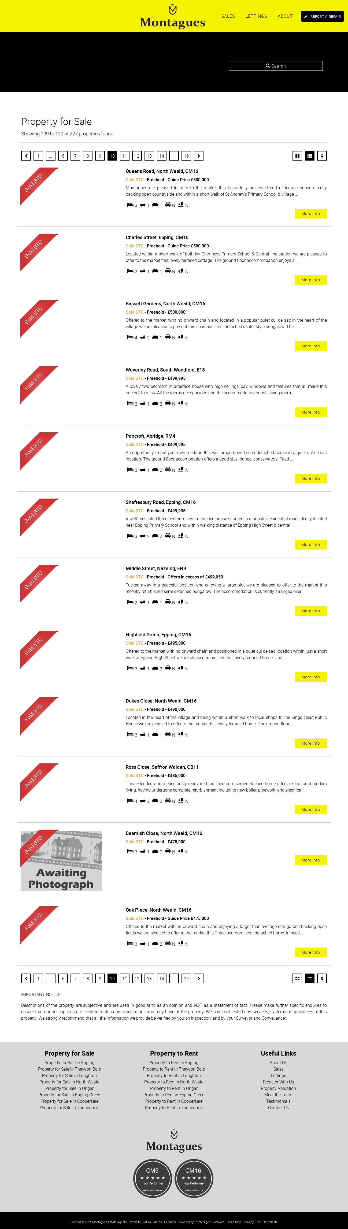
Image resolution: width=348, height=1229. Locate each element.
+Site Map (234, 1219)
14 (161, 156)
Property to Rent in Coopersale (173, 1098)
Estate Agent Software (209, 1219)
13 (149, 156)
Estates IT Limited (164, 1219)
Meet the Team (278, 1092)
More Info (311, 213)
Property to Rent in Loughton (174, 1072)
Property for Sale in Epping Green (69, 1092)
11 (124, 156)
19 (186, 156)
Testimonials (278, 1098)
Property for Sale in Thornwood (69, 1105)
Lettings (256, 16)
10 (112, 156)
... (50, 156)
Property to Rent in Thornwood (174, 1105)
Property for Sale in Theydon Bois (69, 1066)
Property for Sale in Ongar (69, 1085)
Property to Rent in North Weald (173, 1079)
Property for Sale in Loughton (69, 1072)
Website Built (138, 1219)
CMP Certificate (267, 1219)
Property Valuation (278, 1085)
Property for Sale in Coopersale (69, 1098)
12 (137, 156)
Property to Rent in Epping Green (174, 1092)
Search (276, 66)
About (285, 16)
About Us (278, 1060)
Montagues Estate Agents (109, 1219)
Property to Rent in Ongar (174, 1085)
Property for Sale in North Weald (69, 1079)
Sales (228, 16)
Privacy (249, 1219)
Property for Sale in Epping (69, 1060)
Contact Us (278, 1105)
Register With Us (278, 1079)
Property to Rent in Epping (173, 1060)
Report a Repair (322, 16)
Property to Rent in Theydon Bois (174, 1066)
